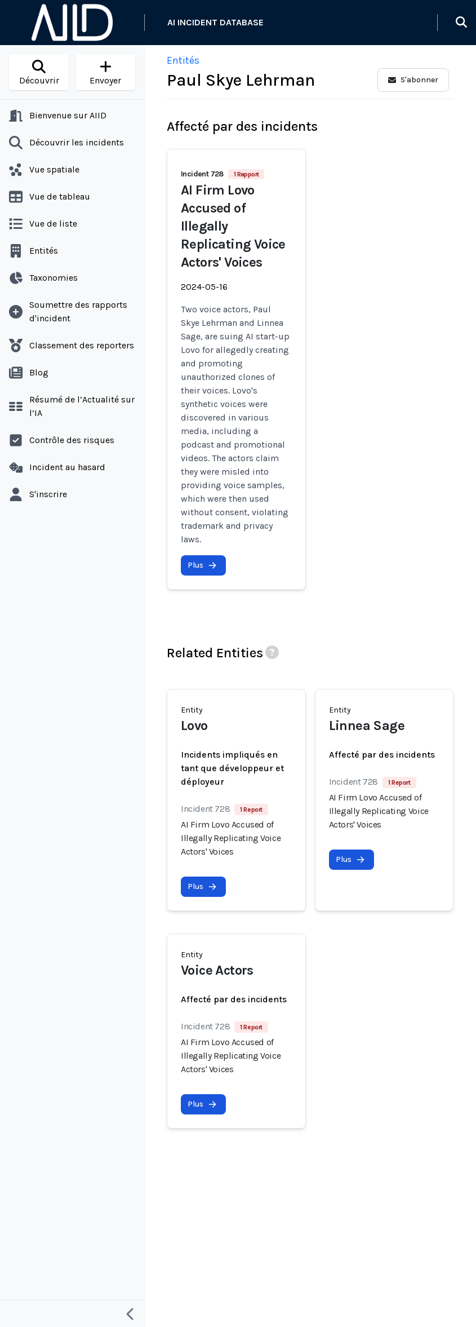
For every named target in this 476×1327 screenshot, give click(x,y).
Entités (183, 60)
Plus (202, 565)
